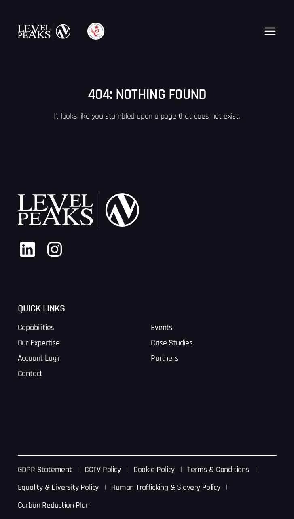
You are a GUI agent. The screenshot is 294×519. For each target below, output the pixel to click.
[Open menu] (270, 31)
